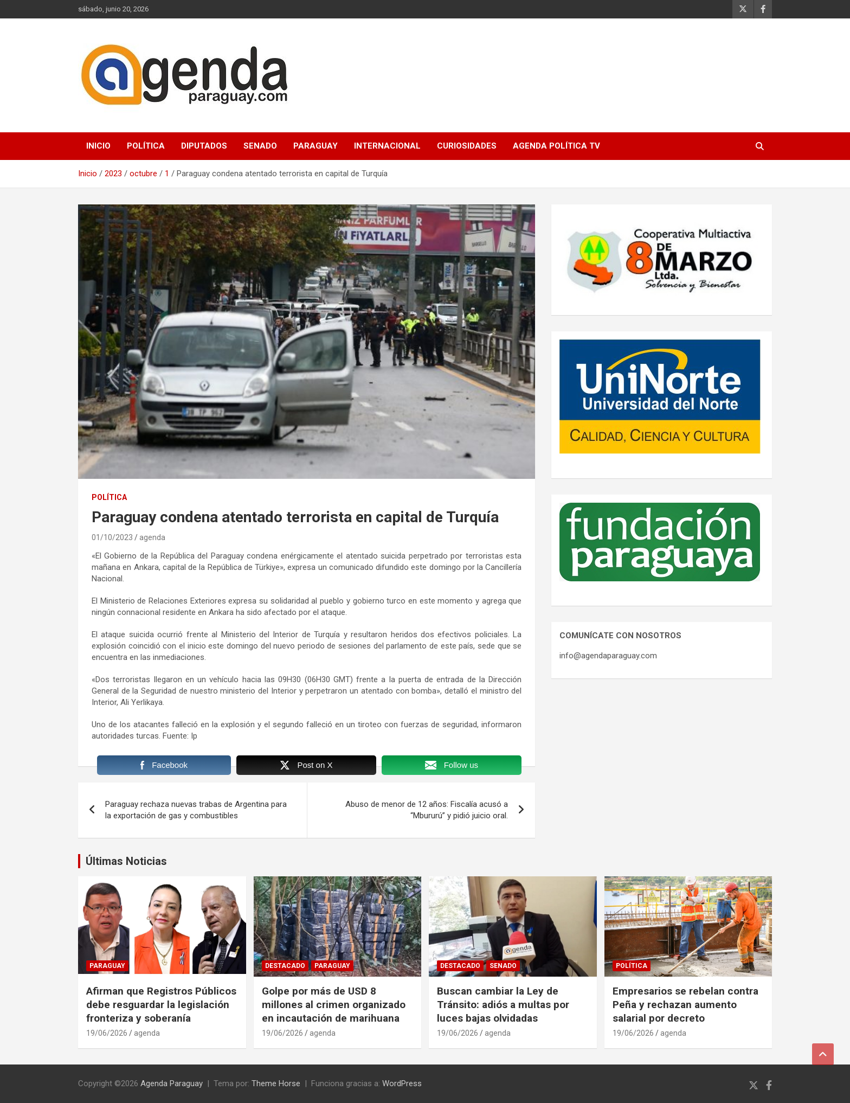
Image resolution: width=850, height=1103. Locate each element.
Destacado (285, 966)
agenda (152, 537)
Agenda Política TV (556, 146)
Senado (260, 146)
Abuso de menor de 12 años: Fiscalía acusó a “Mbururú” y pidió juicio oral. (426, 809)
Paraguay (315, 146)
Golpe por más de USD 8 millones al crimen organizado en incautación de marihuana (333, 1004)
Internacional (387, 146)
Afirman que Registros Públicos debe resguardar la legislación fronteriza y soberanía (161, 1004)
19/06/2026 (106, 1033)
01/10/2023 (112, 537)
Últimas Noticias (126, 861)
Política (146, 146)
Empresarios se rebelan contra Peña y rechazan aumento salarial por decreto (685, 1004)
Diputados (204, 146)
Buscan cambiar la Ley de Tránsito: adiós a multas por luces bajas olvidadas (503, 1004)
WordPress (402, 1083)
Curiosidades (467, 146)
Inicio (98, 146)
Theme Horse (276, 1083)
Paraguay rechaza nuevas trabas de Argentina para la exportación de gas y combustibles (196, 809)
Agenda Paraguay (171, 1083)
